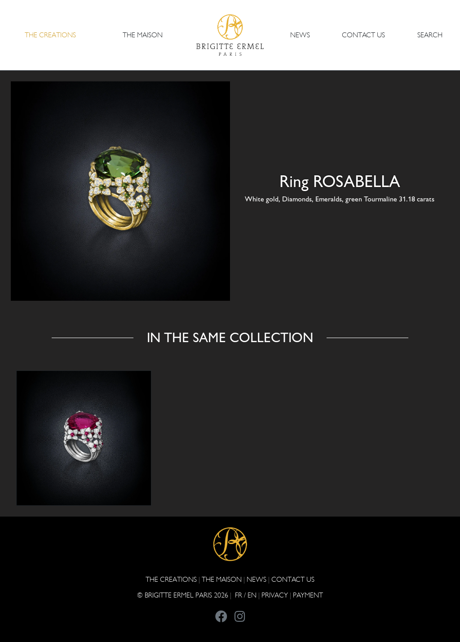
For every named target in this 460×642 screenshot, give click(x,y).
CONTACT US (363, 35)
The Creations (171, 579)
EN (252, 595)
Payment (308, 595)
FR (238, 595)
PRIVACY (274, 595)
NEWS (300, 35)
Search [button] (429, 35)
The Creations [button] (50, 35)
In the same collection (230, 338)
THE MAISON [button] (143, 35)
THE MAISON (222, 579)
